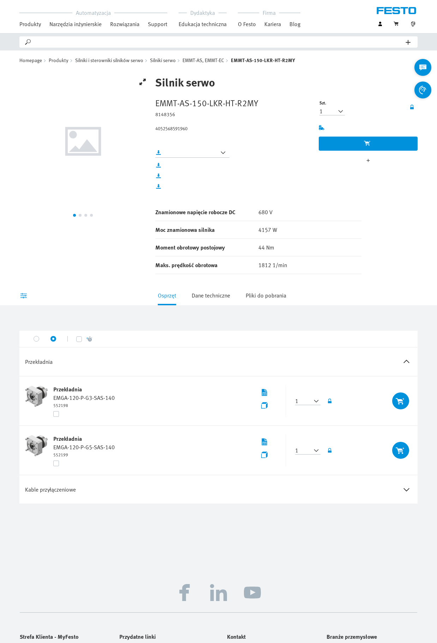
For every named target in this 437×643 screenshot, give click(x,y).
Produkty (30, 24)
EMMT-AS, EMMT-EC (203, 60)
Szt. (322, 103)
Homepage (30, 60)
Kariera (272, 24)
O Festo (247, 24)
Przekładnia (67, 389)
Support (157, 24)
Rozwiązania (124, 24)
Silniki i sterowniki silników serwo (109, 60)
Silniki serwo (163, 60)
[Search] (219, 42)
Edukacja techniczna (203, 24)
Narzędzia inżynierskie (75, 24)
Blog (294, 24)
